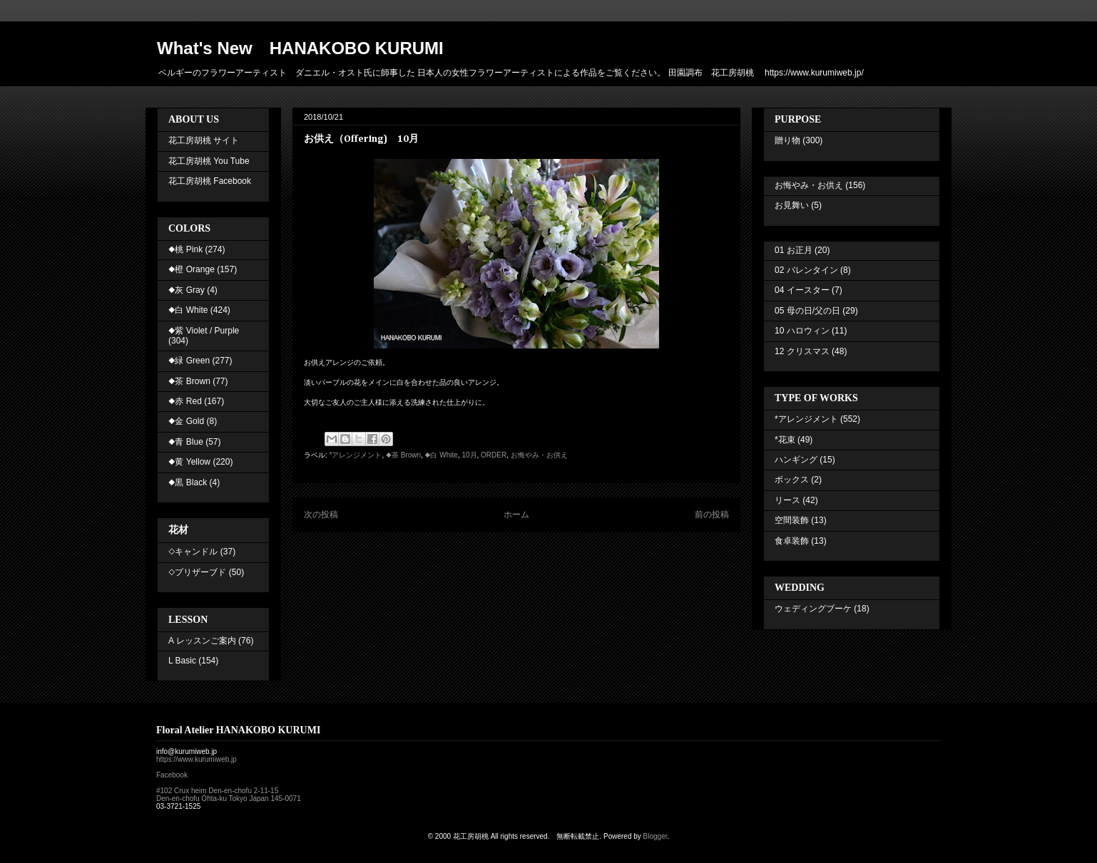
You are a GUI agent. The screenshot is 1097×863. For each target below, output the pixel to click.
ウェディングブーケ (813, 609)
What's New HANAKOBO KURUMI (300, 48)
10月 (468, 455)
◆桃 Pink (185, 249)
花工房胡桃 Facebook (209, 181)
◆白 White (441, 455)
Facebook (172, 775)
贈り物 (787, 140)
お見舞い (792, 205)
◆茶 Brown (403, 455)
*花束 (785, 440)
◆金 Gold (186, 421)
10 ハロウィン (802, 331)
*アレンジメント (356, 455)
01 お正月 (793, 250)
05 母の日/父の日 (807, 311)
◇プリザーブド (197, 572)
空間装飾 (792, 520)
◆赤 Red (185, 401)
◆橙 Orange (191, 269)
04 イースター (802, 290)
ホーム (516, 515)
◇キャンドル (193, 552)
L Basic (182, 661)
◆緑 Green (189, 361)
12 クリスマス (802, 351)
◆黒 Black (187, 482)
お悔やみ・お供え (539, 455)
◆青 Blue (185, 442)
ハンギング (796, 460)
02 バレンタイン (806, 270)
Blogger (655, 836)
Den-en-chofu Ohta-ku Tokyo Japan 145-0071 (228, 798)
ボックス (792, 480)
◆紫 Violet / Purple (203, 331)
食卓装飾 (792, 541)
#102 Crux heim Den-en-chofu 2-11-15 (217, 791)
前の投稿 (712, 515)
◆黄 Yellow (189, 462)
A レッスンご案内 (202, 641)
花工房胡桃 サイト (203, 140)
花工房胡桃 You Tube (209, 161)
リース (787, 500)
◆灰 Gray (186, 290)
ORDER (493, 455)
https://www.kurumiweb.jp (196, 759)
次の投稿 (321, 515)
